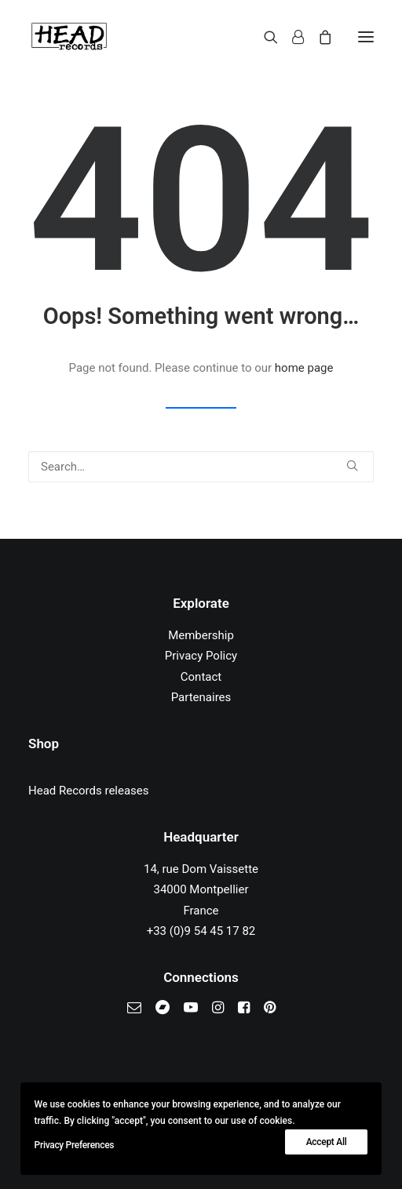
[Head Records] (69, 37)
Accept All (326, 1141)
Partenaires (201, 697)
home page (304, 368)
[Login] (291, 37)
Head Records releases (88, 791)
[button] (366, 37)
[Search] (264, 37)
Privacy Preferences (75, 1145)
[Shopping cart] (318, 37)
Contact (201, 677)
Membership (201, 635)
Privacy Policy (201, 656)
